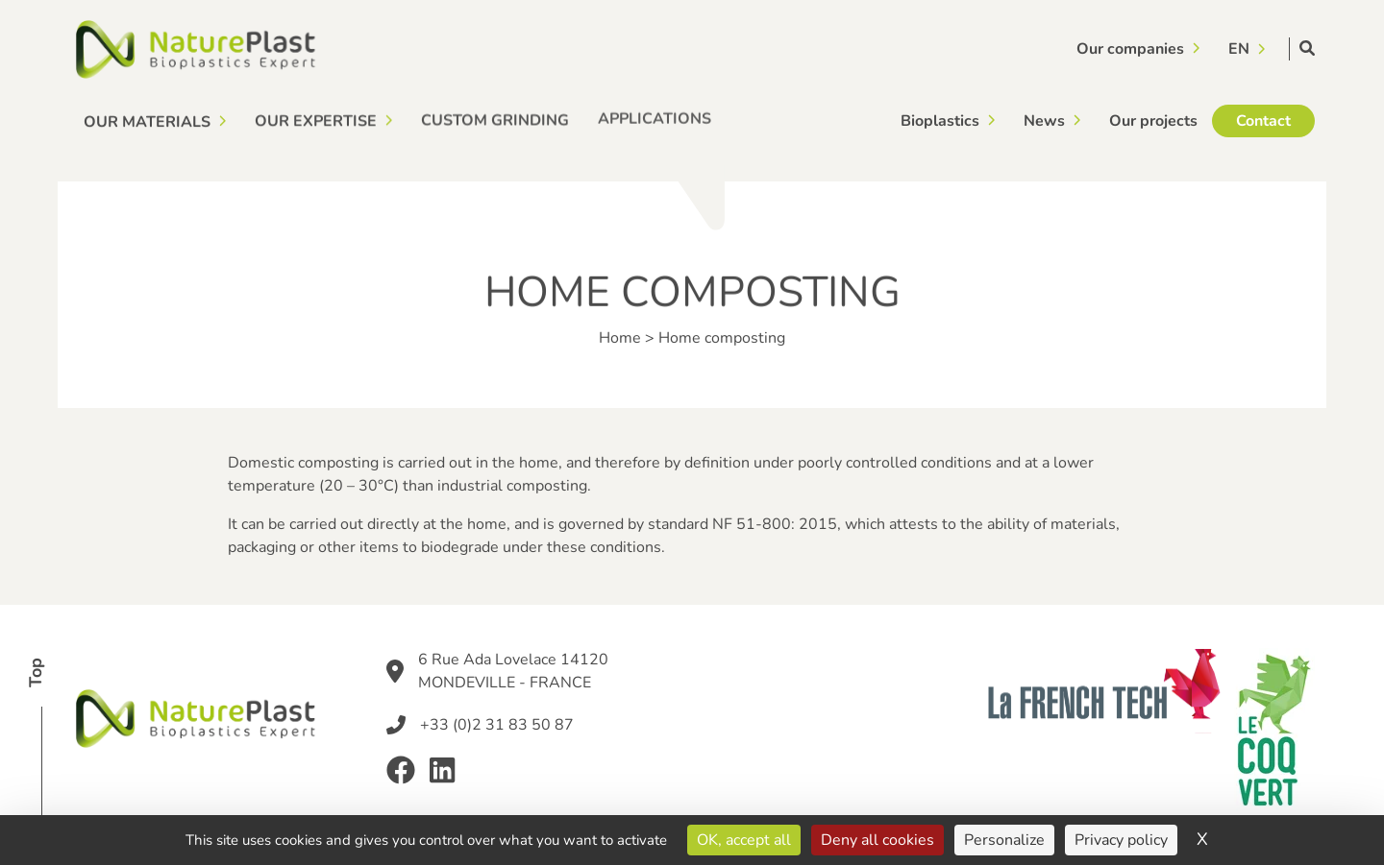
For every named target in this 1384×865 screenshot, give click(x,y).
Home (620, 337)
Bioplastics (940, 120)
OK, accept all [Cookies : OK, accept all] (744, 840)
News (1044, 119)
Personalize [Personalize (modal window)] (1004, 840)
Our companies (1130, 48)
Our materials (147, 121)
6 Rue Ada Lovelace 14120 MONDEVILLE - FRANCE (513, 671)
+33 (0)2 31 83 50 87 (497, 724)
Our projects (1153, 118)
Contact (1263, 116)
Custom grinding (495, 119)
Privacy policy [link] (1121, 840)
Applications (654, 117)
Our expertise (316, 121)
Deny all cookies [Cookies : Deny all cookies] (877, 840)
